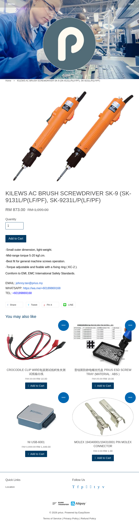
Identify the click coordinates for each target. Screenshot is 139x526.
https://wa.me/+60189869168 (42, 288)
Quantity (10, 219)
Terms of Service (52, 518)
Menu (10, 4)
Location (10, 487)
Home (8, 80)
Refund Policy (88, 518)
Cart (129, 4)
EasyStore (84, 512)
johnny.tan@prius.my (29, 283)
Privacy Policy (71, 518)
